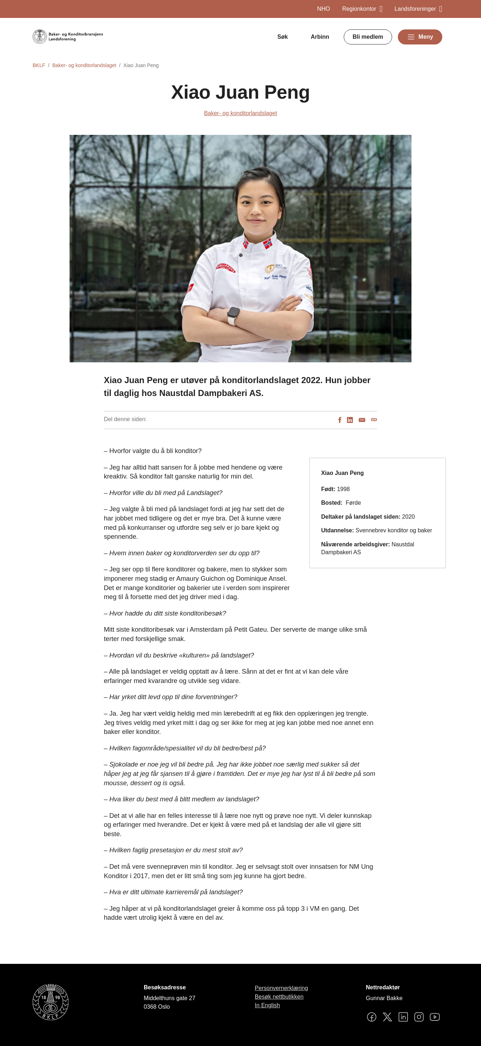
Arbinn (320, 37)
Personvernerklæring (281, 988)
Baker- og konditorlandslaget (84, 65)
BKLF (39, 65)
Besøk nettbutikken (279, 997)
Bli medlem (368, 37)
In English (267, 1005)
